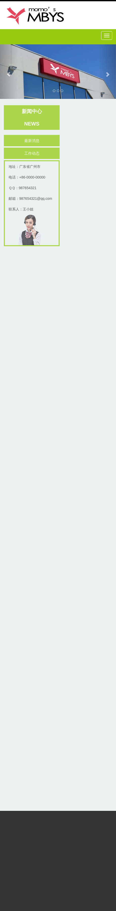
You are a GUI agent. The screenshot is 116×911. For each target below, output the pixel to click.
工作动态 (32, 153)
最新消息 (32, 140)
